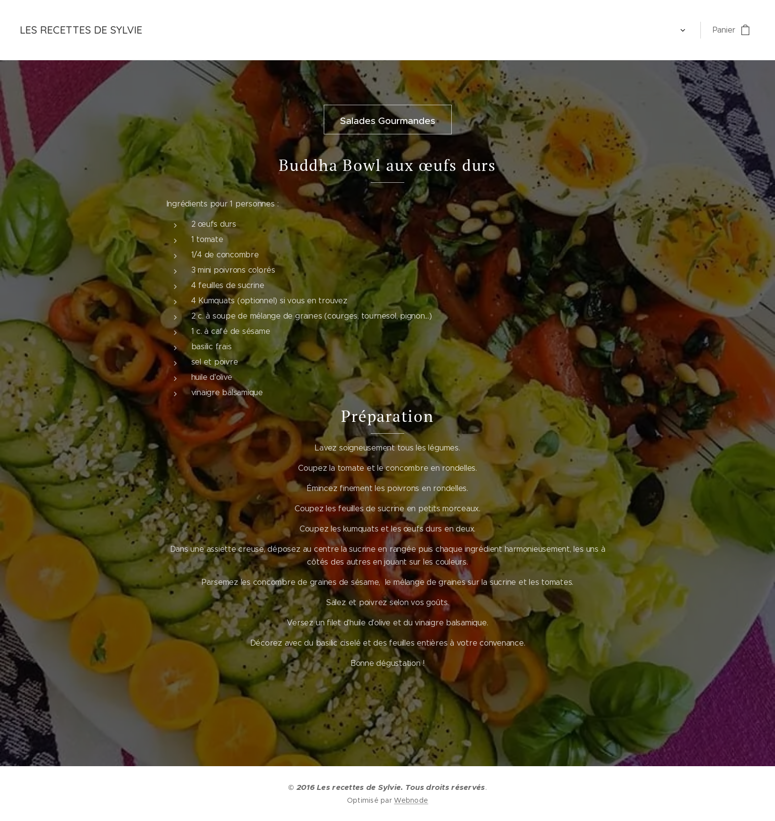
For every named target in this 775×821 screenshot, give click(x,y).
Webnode (411, 800)
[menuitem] (174, 30)
